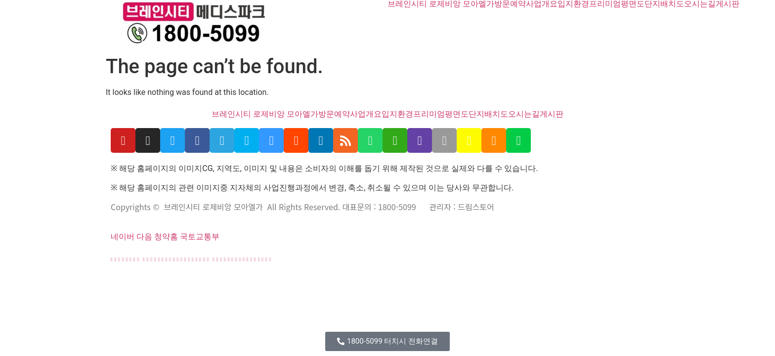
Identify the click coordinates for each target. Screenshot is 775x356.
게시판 (727, 4)
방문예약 (510, 4)
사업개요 (542, 4)
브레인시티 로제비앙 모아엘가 (441, 4)
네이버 (122, 236)
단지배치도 (664, 4)
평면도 (633, 4)
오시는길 (700, 4)
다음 (144, 236)
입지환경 (573, 4)
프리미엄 (605, 4)
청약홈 (166, 236)
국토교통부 (199, 236)
